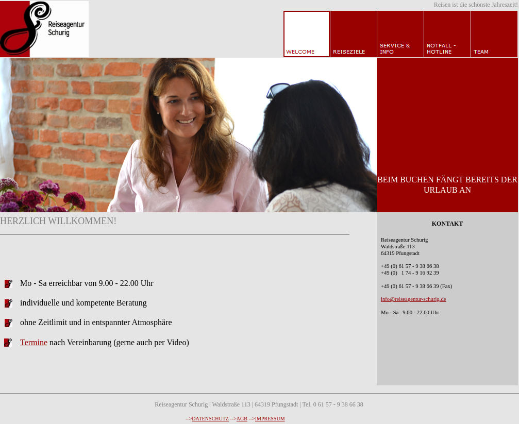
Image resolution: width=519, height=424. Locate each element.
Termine (33, 342)
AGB (242, 418)
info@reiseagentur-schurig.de (413, 299)
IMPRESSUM (270, 418)
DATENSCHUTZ (210, 418)
